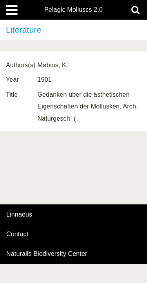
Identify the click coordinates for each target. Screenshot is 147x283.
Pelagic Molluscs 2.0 (73, 10)
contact (17, 234)
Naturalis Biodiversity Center (46, 254)
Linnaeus (19, 214)
